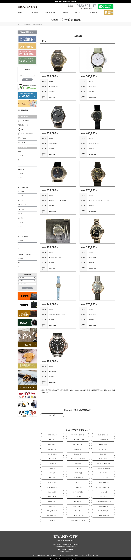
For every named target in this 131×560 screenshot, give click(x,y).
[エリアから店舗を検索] (27, 72)
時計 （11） (52, 414)
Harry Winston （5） (78, 477)
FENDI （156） (77, 467)
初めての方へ (34, 12)
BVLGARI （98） (52, 448)
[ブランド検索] (27, 280)
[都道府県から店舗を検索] (27, 75)
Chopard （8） (52, 458)
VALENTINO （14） (52, 515)
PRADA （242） (52, 501)
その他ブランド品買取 (24, 254)
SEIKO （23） (52, 505)
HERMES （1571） (103, 477)
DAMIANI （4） (52, 463)
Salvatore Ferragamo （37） (103, 501)
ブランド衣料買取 (23, 236)
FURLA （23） (52, 472)
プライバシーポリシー (52, 554)
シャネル (20, 160)
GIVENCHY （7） (78, 472)
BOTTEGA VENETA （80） (77, 439)
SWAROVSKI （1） (77, 505)
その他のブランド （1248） (78, 519)
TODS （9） (78, 510)
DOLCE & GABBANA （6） (103, 463)
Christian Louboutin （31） (78, 458)
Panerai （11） (103, 496)
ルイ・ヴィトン (22, 164)
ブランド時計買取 (23, 187)
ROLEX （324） (78, 501)
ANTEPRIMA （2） (52, 434)
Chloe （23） (103, 453)
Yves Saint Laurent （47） (103, 515)
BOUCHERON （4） (103, 439)
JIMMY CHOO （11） (103, 481)
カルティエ (21, 213)
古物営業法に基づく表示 (39, 554)
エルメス (20, 155)
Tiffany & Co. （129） (52, 510)
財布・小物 (21, 169)
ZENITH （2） (52, 519)
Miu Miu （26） (103, 491)
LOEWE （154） (78, 486)
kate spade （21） (52, 486)
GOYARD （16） (103, 472)
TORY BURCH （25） (103, 510)
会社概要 (77, 554)
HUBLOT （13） (52, 481)
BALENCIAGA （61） (103, 434)
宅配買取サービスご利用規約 (66, 554)
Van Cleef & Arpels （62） (78, 515)
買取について (79, 12)
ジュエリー (21, 209)
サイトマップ (84, 554)
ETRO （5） (52, 467)
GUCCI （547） (52, 477)
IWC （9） (78, 481)
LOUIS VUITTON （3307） (103, 486)
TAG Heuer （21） (103, 505)
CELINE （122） (103, 448)
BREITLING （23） (78, 443)
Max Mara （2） (52, 491)
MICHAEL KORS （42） (78, 491)
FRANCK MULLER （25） (103, 467)
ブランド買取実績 (26, 24)
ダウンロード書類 (94, 554)
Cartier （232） (78, 448)
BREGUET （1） (52, 443)
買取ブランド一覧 (50, 12)
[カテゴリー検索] (27, 277)
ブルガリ (20, 218)
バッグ (19, 151)
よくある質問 (93, 12)
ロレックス (21, 191)
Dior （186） (78, 463)
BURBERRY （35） (103, 443)
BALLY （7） (52, 439)
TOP (19, 24)
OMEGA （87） (77, 496)
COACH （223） (103, 458)
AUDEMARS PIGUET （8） (78, 434)
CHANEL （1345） (52, 453)
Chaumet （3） (78, 453)
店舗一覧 (65, 12)
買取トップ (20, 12)
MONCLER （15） (52, 496)
